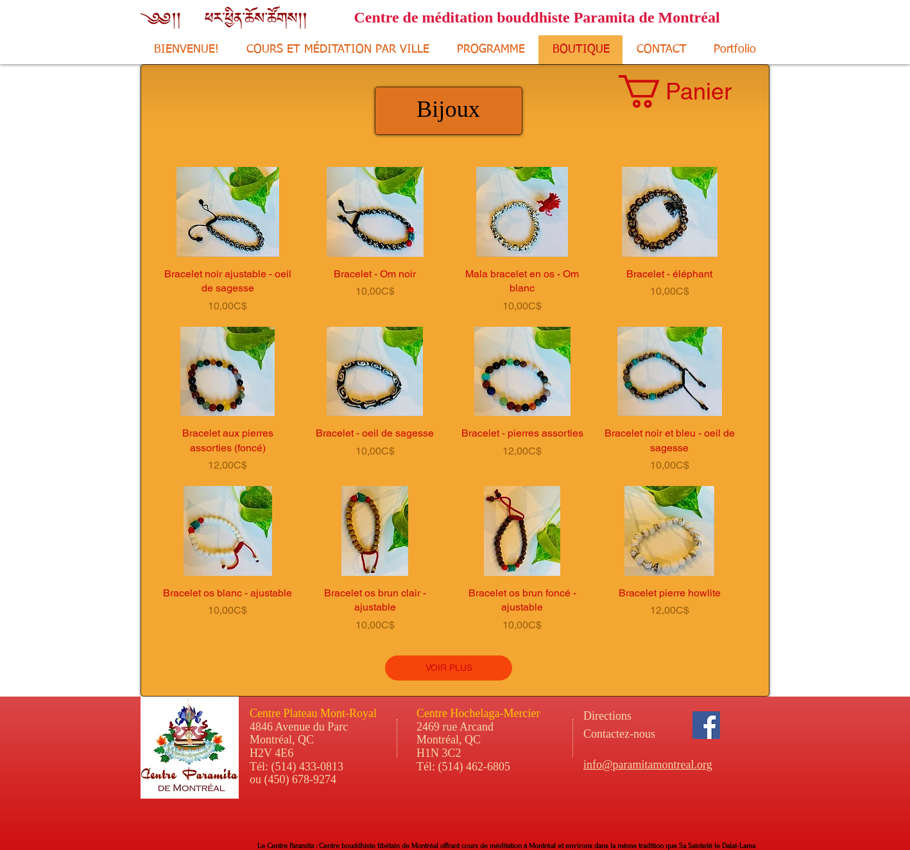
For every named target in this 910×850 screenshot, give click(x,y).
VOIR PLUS (448, 668)
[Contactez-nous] (653, 733)
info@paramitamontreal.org (647, 764)
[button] (691, 91)
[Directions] (631, 715)
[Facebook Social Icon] (706, 725)
